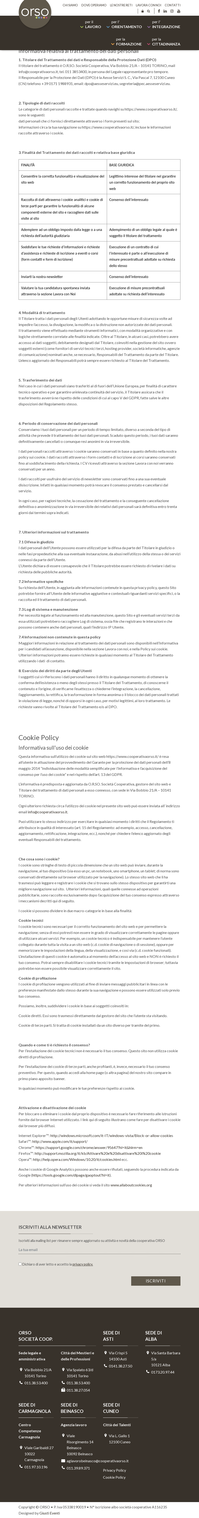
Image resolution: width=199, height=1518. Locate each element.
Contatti (172, 5)
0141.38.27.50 (117, 1366)
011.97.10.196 (33, 1467)
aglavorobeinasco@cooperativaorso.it (78, 1461)
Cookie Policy (114, 1477)
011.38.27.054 (75, 1390)
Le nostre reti (121, 5)
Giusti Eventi (49, 1513)
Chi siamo (70, 5)
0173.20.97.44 (159, 1372)
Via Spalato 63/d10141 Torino (77, 1372)
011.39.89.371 (75, 1468)
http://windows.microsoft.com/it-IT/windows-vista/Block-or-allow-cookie (111, 1135)
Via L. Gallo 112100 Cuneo (116, 1438)
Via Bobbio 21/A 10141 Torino (35, 1372)
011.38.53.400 (33, 1383)
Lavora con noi (148, 5)
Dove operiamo (94, 5)
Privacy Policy (114, 1470)
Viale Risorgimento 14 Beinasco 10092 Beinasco (77, 1444)
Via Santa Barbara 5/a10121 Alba (162, 1359)
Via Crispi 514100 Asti (115, 1356)
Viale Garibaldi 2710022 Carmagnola (36, 1453)
